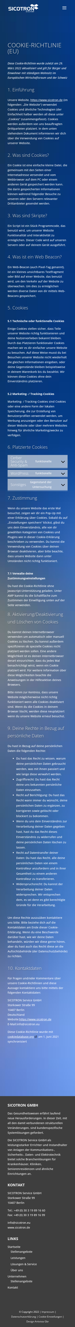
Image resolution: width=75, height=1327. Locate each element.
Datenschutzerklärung (23, 1316)
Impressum (48, 1312)
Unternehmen (17, 1276)
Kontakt (13, 1287)
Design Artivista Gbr (37, 1321)
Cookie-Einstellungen (50, 1316)
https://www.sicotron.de (46, 100)
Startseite (14, 1247)
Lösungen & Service (24, 1264)
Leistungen (18, 1258)
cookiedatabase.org (21, 1037)
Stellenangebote (21, 1252)
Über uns (17, 1270)
